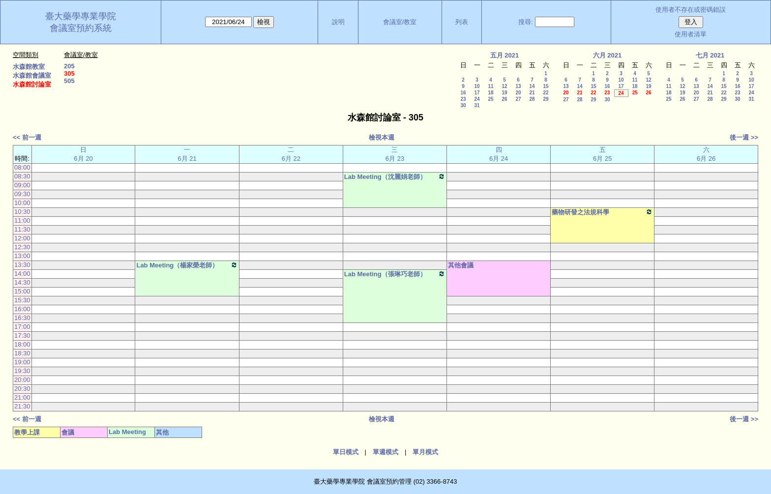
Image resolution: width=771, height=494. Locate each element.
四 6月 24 (498, 154)
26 (504, 99)
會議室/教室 (400, 22)
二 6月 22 (291, 154)
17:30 (22, 335)
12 (504, 86)
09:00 (22, 185)
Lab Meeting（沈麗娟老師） (394, 176)
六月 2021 (607, 55)
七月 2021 (710, 55)
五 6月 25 (602, 154)
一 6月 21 (187, 154)
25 (490, 99)
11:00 (22, 220)
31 (476, 105)
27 (518, 99)
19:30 (22, 371)
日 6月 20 (83, 154)
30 (463, 105)
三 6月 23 (395, 154)
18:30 (22, 353)
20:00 (22, 379)
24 (476, 99)
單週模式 (385, 452)
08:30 (22, 176)
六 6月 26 (706, 154)
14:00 (22, 273)
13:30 (22, 264)
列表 (461, 22)
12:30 (22, 247)
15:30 (22, 300)
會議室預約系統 (81, 28)
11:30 (22, 229)
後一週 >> (744, 137)
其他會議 (461, 265)
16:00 (22, 309)
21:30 (22, 406)
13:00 (22, 256)
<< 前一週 (27, 137)
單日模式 (345, 452)
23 (463, 99)
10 (476, 86)
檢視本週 (381, 137)
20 (518, 92)
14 (531, 86)
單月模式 (425, 452)
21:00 (22, 397)
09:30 (22, 194)
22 (545, 92)
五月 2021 (504, 55)
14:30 (22, 282)
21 (531, 92)
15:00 (22, 291)
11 (490, 86)
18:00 (22, 344)
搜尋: (525, 22)
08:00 (22, 167)
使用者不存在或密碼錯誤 (690, 9)
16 (463, 92)
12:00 (22, 238)
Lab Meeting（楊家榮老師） (186, 265)
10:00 (22, 202)
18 (490, 92)
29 (545, 99)
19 (504, 92)
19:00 (22, 362)
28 (531, 99)
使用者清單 (691, 34)
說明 (338, 22)
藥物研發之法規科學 (602, 212)
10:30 (22, 211)
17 (476, 92)
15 (545, 86)
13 (518, 86)
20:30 (22, 388)
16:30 (22, 317)
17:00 (22, 326)
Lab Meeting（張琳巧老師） (394, 274)
